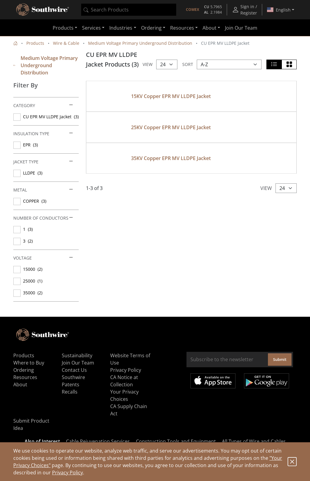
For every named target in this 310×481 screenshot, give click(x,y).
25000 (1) (32, 281)
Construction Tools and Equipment (176, 441)
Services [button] (91, 28)
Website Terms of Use (130, 359)
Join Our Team (241, 28)
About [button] (209, 28)
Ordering (23, 370)
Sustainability (77, 355)
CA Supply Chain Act (128, 410)
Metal (43, 190)
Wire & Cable (66, 43)
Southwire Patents (73, 381)
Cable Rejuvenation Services (98, 441)
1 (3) (28, 229)
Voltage (43, 258)
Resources (25, 377)
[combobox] (128, 10)
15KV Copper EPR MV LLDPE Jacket (171, 96)
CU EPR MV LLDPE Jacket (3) (51, 116)
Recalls (70, 391)
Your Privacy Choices (124, 395)
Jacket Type (43, 162)
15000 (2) (32, 269)
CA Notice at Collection (124, 381)
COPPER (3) (34, 201)
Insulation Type (43, 133)
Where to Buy (28, 362)
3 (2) (28, 241)
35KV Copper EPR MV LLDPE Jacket (171, 158)
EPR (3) (30, 145)
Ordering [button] (151, 28)
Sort (187, 64)
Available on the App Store (213, 380)
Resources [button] (182, 28)
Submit (279, 359)
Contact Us (74, 370)
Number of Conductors (43, 218)
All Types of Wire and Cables (254, 441)
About (20, 384)
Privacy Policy (67, 472)
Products (35, 43)
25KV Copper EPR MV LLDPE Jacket (171, 127)
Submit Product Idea (31, 424)
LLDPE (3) (32, 173)
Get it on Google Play (266, 380)
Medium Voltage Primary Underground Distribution (140, 43)
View (148, 64)
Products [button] (63, 28)
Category (43, 105)
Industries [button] (120, 28)
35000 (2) (32, 293)
